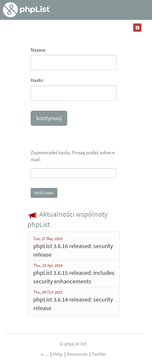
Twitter (99, 354)
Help (57, 354)
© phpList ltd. (73, 344)
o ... (44, 354)
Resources (77, 354)
